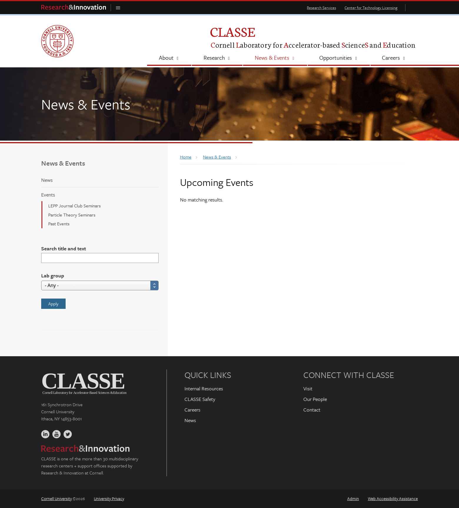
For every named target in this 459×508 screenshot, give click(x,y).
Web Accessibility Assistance (393, 498)
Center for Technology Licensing (371, 8)
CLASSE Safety (199, 399)
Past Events (58, 223)
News (47, 180)
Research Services (321, 8)
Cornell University (56, 498)
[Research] (217, 58)
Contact (311, 409)
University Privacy (109, 498)
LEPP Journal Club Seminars (74, 205)
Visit (307, 388)
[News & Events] (275, 58)
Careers (192, 409)
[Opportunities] (339, 58)
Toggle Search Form (413, 7)
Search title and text (63, 248)
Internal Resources (203, 388)
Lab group (52, 275)
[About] (169, 58)
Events (48, 194)
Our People (315, 399)
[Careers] (394, 58)
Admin (353, 498)
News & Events (63, 163)
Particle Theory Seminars (71, 214)
